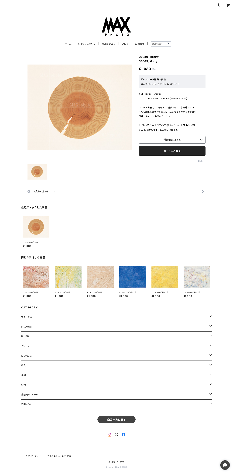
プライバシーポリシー (33, 456)
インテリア (26, 346)
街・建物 (25, 336)
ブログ (125, 43)
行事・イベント (28, 404)
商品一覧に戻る (116, 419)
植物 (23, 375)
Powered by (116, 467)
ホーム (68, 43)
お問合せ (139, 43)
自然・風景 (26, 326)
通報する (202, 161)
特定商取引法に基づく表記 (59, 456)
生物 (23, 384)
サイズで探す (27, 316)
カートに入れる (172, 150)
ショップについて (86, 43)
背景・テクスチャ (29, 394)
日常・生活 (26, 355)
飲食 (23, 365)
